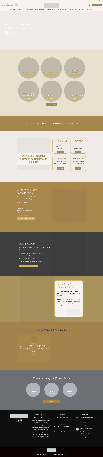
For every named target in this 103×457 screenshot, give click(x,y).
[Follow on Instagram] (19, 420)
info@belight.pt (64, 421)
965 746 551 (63, 424)
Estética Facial (51, 10)
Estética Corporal (40, 10)
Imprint (61, 456)
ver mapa (84, 425)
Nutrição (70, 9)
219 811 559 (63, 430)
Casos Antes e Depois (79, 9)
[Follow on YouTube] (21, 420)
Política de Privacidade (45, 456)
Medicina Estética (29, 10)
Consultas (20, 10)
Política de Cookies (55, 456)
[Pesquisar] (89, 5)
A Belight (13, 10)
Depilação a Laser (62, 10)
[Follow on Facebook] (16, 420)
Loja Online (89, 10)
